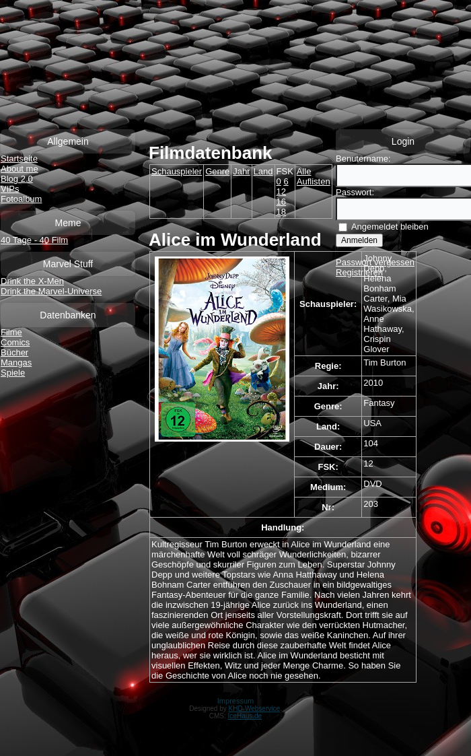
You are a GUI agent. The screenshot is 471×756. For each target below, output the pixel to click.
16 (281, 202)
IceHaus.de (245, 716)
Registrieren (359, 272)
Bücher (14, 352)
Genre (217, 171)
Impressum (235, 701)
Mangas (16, 362)
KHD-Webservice (255, 708)
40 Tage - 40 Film (34, 240)
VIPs (10, 189)
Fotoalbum (21, 199)
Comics (15, 342)
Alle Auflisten (313, 176)
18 (281, 212)
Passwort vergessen (375, 262)
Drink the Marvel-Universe (51, 291)
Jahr (241, 171)
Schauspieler (176, 171)
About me (19, 169)
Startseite (19, 158)
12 (281, 191)
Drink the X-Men (32, 281)
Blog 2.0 (17, 179)
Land (263, 171)
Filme (11, 332)
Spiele (13, 373)
